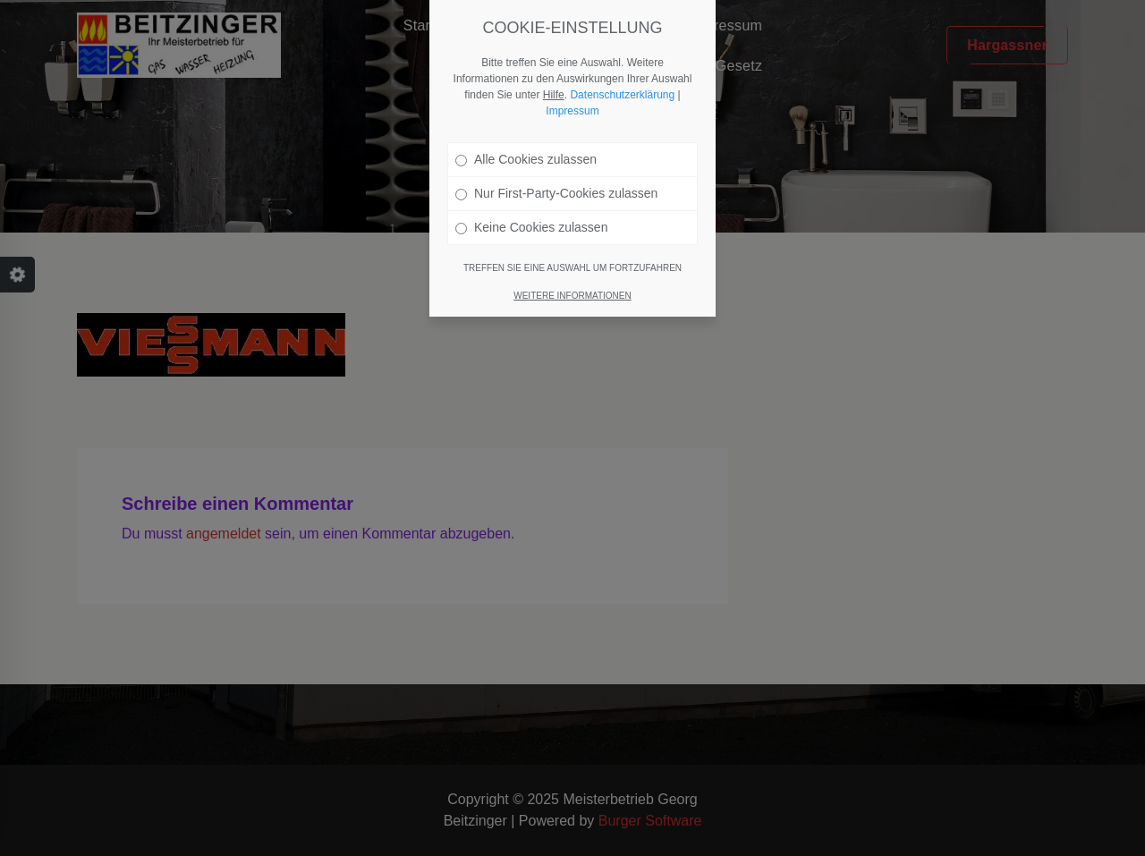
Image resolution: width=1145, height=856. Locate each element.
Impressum (572, 111)
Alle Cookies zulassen (526, 159)
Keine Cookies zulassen (531, 227)
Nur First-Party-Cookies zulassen (556, 193)
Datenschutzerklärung (622, 95)
